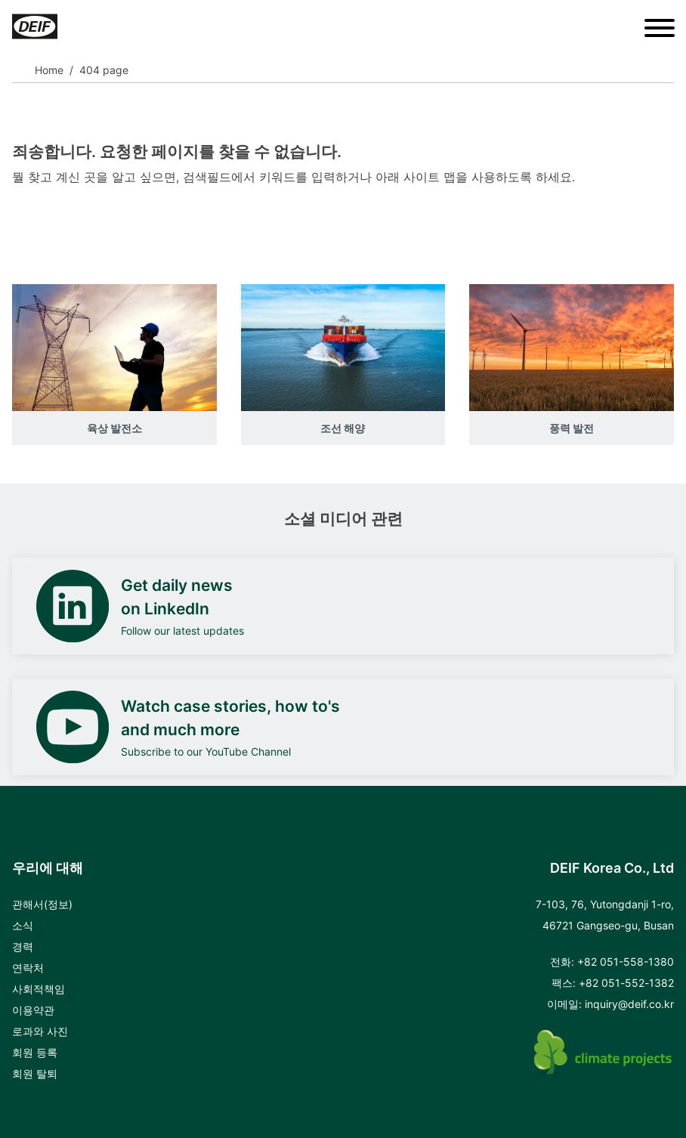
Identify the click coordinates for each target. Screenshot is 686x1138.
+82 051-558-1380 (625, 961)
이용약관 (33, 1009)
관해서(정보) (42, 904)
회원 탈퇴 (34, 1073)
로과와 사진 (40, 1031)
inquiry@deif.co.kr (629, 1003)
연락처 (28, 967)
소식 (22, 925)
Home (49, 69)
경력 (22, 946)
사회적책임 (38, 988)
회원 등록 (34, 1052)
